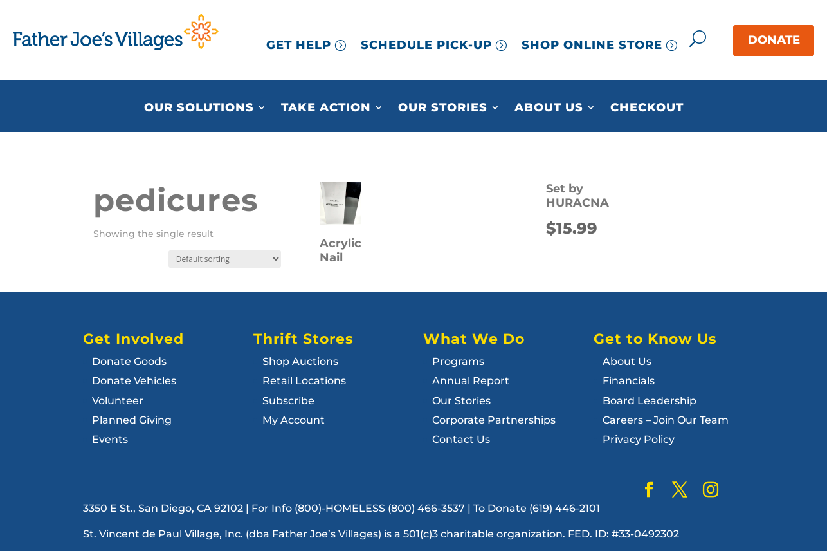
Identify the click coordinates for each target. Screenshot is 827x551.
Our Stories (442, 108)
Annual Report (470, 381)
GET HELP (298, 45)
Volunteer (117, 401)
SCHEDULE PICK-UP (426, 45)
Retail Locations (304, 381)
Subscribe (288, 401)
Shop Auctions (300, 361)
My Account (293, 420)
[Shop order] (224, 259)
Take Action (326, 108)
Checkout (647, 108)
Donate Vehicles (134, 381)
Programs (458, 361)
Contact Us (461, 439)
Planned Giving (132, 420)
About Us (548, 108)
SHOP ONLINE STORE (592, 45)
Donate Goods (129, 361)
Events (110, 439)
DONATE (774, 40)
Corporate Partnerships (494, 420)
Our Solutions (199, 108)
